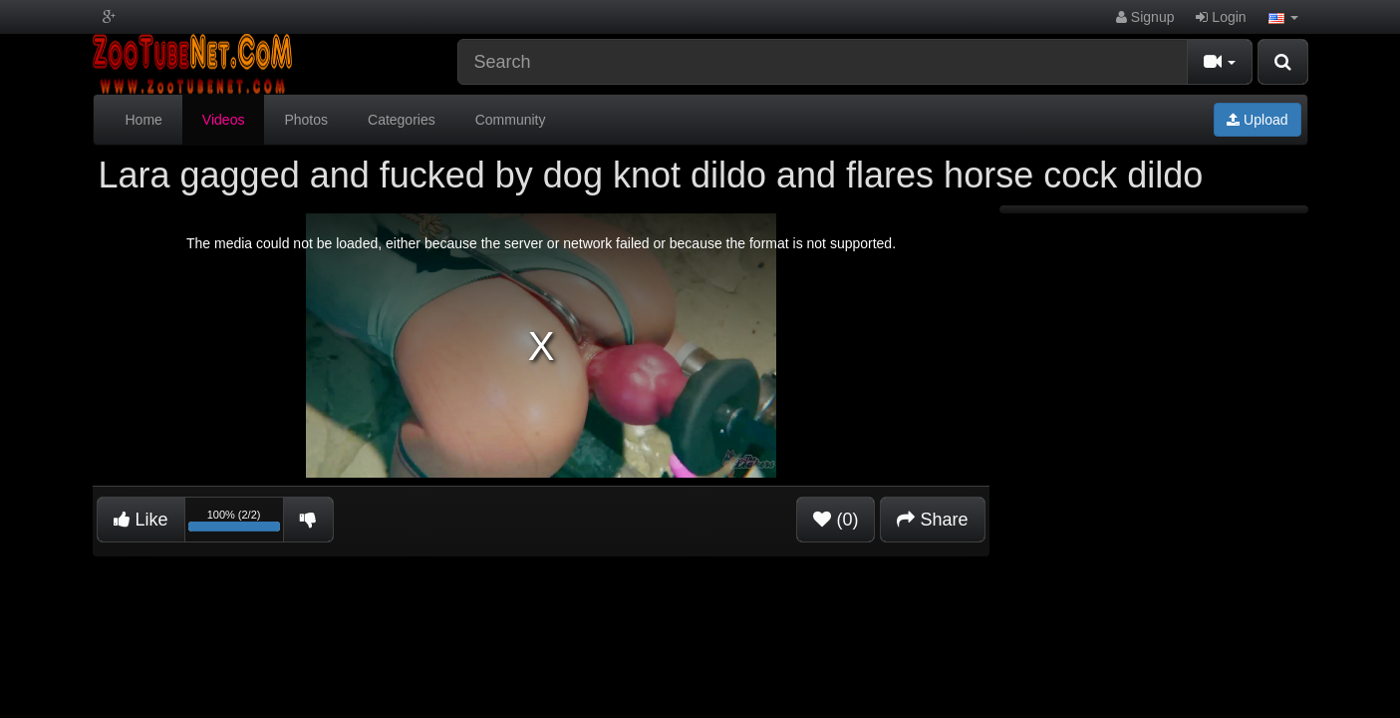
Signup (1145, 17)
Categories (401, 120)
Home (144, 120)
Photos (306, 120)
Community (510, 120)
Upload (1257, 120)
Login (1221, 17)
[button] (1283, 17)
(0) (835, 520)
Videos (223, 120)
